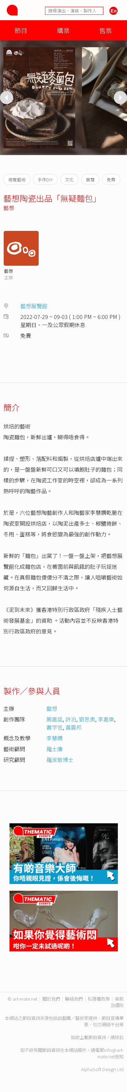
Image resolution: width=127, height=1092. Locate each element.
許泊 (70, 719)
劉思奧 (87, 719)
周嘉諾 (54, 719)
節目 (21, 30)
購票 (63, 30)
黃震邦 (73, 727)
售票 (105, 30)
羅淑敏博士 (59, 760)
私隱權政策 (99, 999)
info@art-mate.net (110, 1053)
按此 (119, 1037)
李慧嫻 (54, 738)
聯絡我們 (74, 999)
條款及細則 (117, 1002)
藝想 (8, 208)
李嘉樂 (106, 719)
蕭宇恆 (54, 727)
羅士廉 (54, 749)
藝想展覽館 (33, 306)
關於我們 (51, 999)
